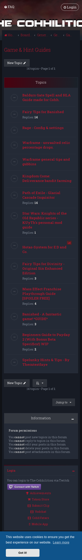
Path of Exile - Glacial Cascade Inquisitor (41, 194)
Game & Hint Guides (27, 49)
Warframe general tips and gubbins (46, 161)
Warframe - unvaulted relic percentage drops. (46, 144)
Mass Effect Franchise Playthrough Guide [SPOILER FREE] (41, 293)
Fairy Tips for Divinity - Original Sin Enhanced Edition (43, 268)
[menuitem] (9, 6)
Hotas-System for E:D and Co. (44, 249)
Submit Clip (38, 505)
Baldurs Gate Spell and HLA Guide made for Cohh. (46, 97)
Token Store (38, 499)
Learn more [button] (61, 542)
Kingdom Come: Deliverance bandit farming (47, 178)
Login (11, 470)
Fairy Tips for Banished (43, 111)
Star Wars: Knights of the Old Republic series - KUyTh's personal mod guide (44, 220)
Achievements (38, 493)
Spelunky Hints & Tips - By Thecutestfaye (46, 362)
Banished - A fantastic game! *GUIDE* (41, 316)
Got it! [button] (22, 552)
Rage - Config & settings (43, 127)
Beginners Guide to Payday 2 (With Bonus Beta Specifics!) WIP (46, 339)
